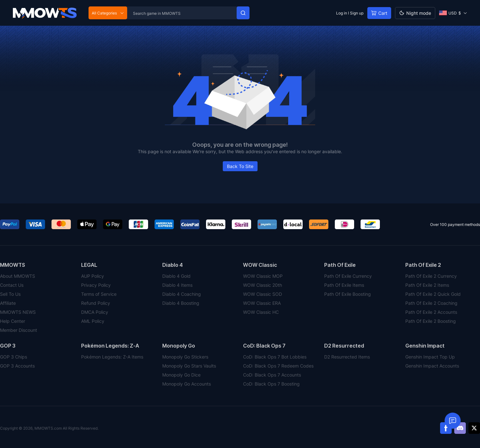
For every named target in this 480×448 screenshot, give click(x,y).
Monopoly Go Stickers (185, 356)
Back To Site (240, 166)
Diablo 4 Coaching (181, 294)
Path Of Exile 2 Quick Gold (433, 294)
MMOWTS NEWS (18, 312)
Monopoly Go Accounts (186, 384)
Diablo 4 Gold (176, 276)
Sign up (356, 13)
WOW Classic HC (261, 312)
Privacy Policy (96, 285)
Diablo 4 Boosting (180, 303)
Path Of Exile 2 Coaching (431, 303)
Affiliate (8, 303)
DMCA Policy (94, 312)
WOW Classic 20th (262, 285)
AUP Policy (92, 276)
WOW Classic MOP (263, 276)
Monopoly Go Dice (181, 375)
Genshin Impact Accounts (432, 366)
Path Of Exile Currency (348, 276)
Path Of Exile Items (344, 285)
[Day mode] (415, 13)
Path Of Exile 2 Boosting (430, 321)
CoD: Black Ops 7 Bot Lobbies (274, 356)
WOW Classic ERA (262, 303)
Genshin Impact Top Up (430, 356)
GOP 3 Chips (13, 356)
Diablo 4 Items (177, 285)
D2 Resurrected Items (347, 356)
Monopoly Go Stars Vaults (189, 366)
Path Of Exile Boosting (347, 294)
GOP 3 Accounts (17, 366)
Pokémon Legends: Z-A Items (112, 356)
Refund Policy (95, 303)
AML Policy (92, 321)
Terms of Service (99, 294)
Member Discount (18, 330)
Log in (341, 13)
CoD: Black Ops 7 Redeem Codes (278, 366)
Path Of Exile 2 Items (427, 285)
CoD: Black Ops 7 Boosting (271, 384)
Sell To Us (10, 294)
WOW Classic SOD (262, 294)
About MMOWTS (17, 276)
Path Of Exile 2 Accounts (431, 312)
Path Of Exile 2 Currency (431, 276)
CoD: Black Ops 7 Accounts (272, 375)
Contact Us (12, 285)
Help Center (12, 321)
